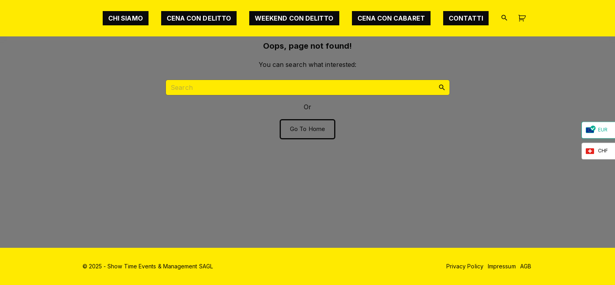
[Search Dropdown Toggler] (504, 18)
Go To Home (307, 129)
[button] (523, 18)
